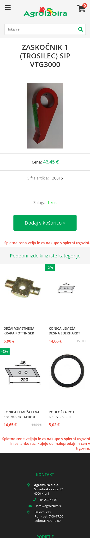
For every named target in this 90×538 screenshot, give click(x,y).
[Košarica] (80, 8)
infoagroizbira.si (48, 506)
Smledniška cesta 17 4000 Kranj (48, 491)
